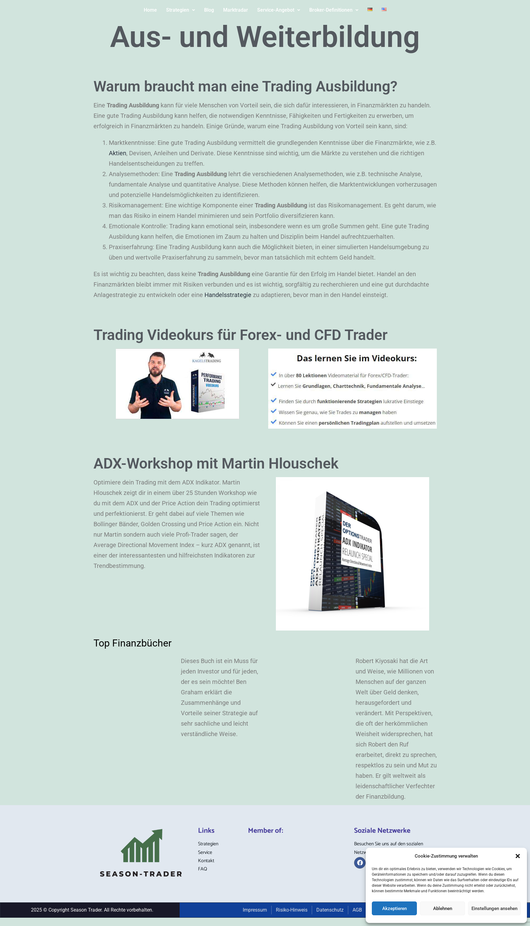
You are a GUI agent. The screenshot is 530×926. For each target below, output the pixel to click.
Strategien (180, 10)
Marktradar (235, 10)
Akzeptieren (394, 908)
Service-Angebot (278, 10)
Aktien (117, 153)
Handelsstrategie (227, 295)
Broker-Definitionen (333, 10)
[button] (518, 856)
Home (150, 10)
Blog (209, 10)
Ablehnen (442, 908)
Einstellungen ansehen (494, 908)
